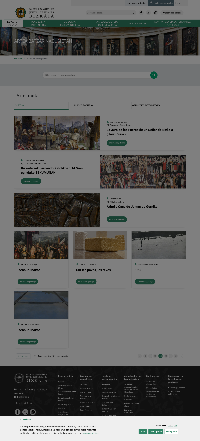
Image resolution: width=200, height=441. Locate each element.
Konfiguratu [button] (172, 431)
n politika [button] (90, 433)
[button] (169, 426)
